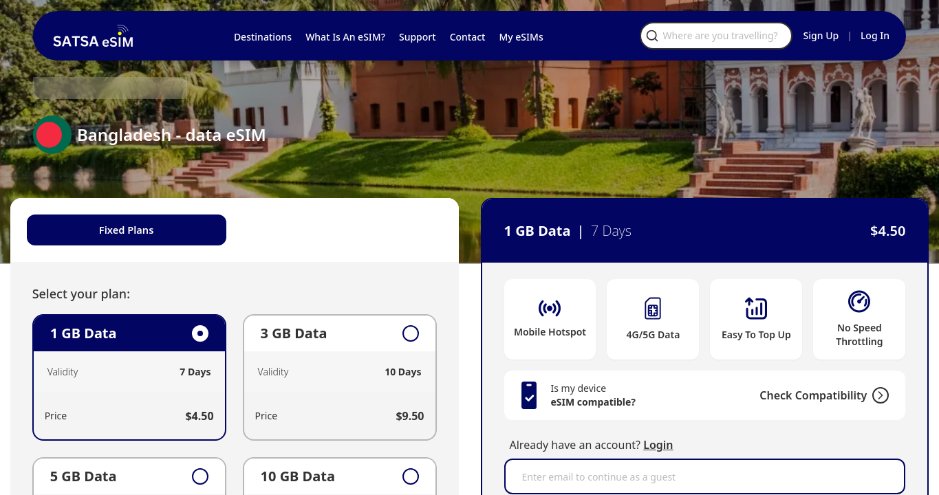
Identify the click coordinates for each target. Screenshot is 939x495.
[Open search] (751, 36)
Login (658, 444)
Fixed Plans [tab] (143, 231)
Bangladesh (153, 88)
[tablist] (246, 231)
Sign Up (821, 35)
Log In (875, 35)
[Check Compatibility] (855, 395)
